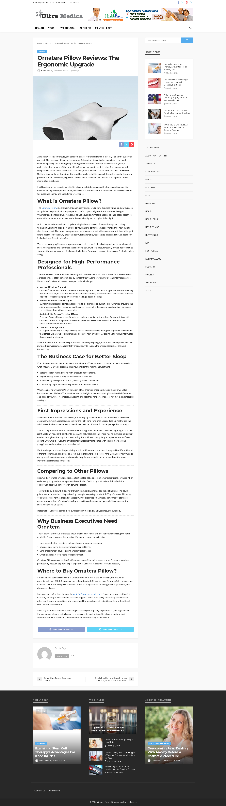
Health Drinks (152, 219)
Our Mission (74, 2)
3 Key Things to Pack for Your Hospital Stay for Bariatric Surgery (120, 768)
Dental (148, 179)
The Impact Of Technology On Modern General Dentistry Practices (176, 82)
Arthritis (85, 28)
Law (147, 243)
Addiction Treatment (156, 156)
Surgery (149, 275)
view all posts (62, 656)
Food (148, 195)
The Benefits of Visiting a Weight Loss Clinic (119, 741)
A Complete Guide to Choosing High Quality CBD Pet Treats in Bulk (176, 97)
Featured (150, 187)
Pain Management (154, 259)
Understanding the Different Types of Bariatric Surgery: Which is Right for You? (120, 755)
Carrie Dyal (45, 71)
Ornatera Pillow (49, 208)
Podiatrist (151, 267)
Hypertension (67, 28)
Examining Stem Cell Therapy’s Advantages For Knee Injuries (175, 67)
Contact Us (61, 2)
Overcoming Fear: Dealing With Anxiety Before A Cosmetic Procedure (168, 752)
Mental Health (104, 28)
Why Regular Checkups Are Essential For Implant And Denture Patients (176, 127)
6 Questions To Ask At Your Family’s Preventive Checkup (177, 111)
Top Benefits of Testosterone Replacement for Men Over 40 (107, 729)
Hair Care (150, 203)
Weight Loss (151, 283)
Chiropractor (152, 171)
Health (39, 28)
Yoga (51, 28)
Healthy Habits (153, 227)
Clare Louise (44, 761)
